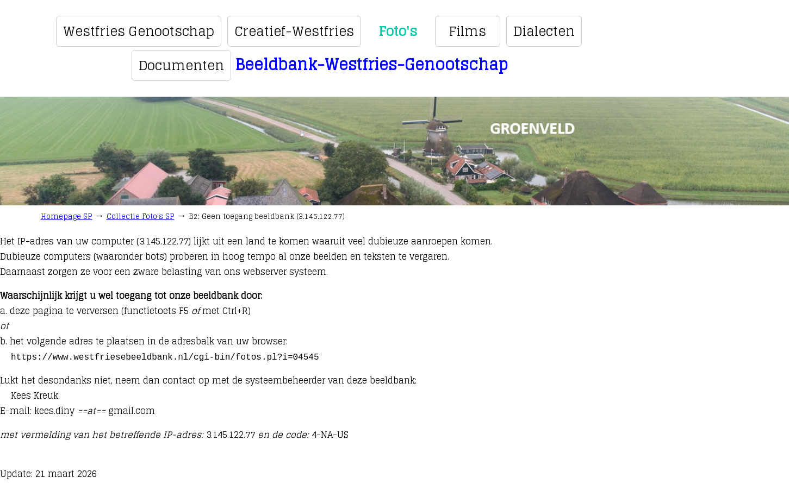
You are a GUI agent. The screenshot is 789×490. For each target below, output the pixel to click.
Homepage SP (66, 216)
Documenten (181, 65)
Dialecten (544, 31)
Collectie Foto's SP (141, 216)
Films (467, 31)
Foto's (397, 31)
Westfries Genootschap (138, 31)
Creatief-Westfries (294, 31)
